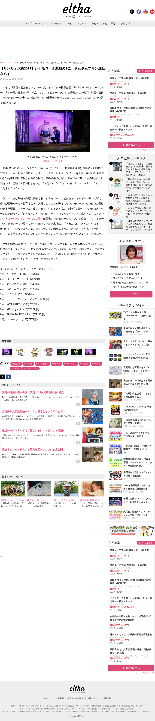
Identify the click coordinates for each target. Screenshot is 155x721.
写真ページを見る (54, 161)
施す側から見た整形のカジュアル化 (131, 282)
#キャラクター (42, 364)
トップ (28, 23)
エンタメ (13, 63)
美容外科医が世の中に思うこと (128, 287)
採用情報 (107, 698)
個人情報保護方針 (75, 698)
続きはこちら (133, 144)
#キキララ (96, 364)
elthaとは (48, 698)
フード (68, 23)
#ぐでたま (84, 364)
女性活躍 (125, 23)
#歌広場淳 (16, 364)
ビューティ (55, 23)
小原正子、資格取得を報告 (126, 273)
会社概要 (60, 698)
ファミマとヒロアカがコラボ (127, 278)
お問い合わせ (93, 698)
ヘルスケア (40, 23)
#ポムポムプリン (31, 368)
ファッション (81, 23)
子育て (114, 23)
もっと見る (132, 294)
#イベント (28, 364)
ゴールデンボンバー (19, 218)
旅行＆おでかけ (99, 23)
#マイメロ (16, 368)
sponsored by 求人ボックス (145, 150)
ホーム (3, 63)
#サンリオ (56, 364)
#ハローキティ (70, 364)
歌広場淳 (38, 218)
